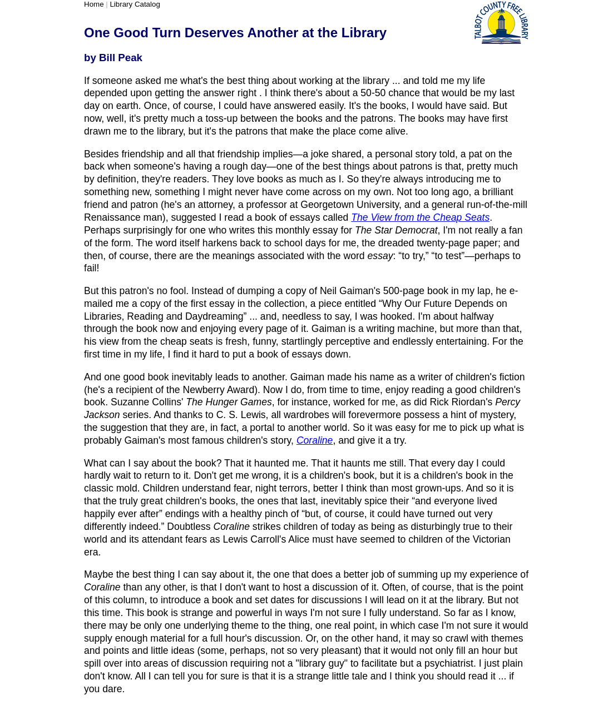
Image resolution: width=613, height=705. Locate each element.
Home (94, 4)
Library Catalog (135, 4)
